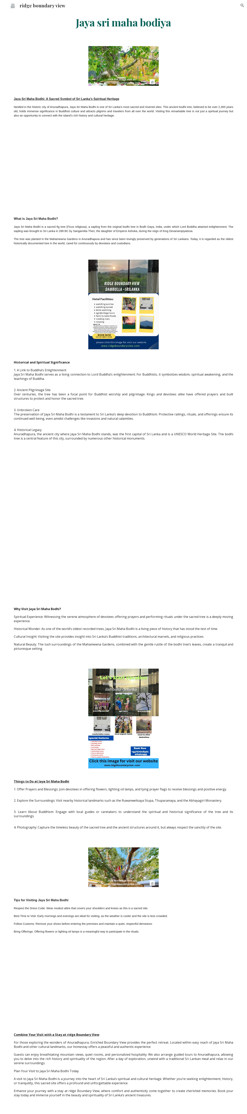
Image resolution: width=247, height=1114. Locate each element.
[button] (242, 5)
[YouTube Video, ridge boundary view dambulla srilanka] (123, 169)
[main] (123, 22)
